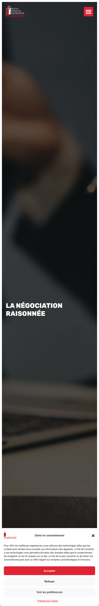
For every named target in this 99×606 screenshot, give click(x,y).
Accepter (49, 571)
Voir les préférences (49, 592)
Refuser (49, 581)
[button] (93, 536)
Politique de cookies (47, 601)
